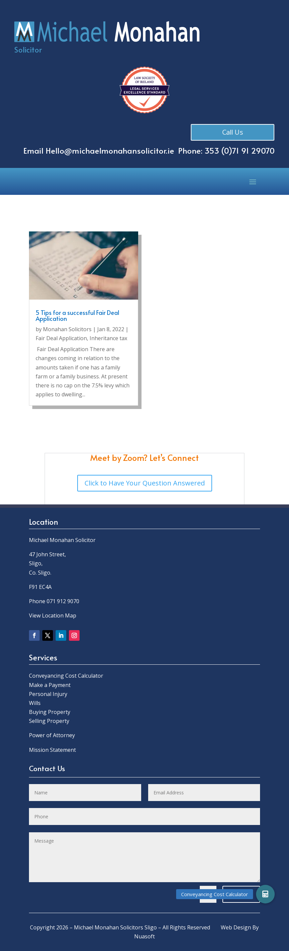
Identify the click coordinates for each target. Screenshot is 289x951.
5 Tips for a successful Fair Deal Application (77, 315)
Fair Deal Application (61, 338)
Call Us (234, 131)
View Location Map (52, 615)
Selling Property (49, 721)
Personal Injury (48, 694)
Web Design (236, 927)
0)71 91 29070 (249, 150)
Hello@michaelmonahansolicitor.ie (110, 150)
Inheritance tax (108, 338)
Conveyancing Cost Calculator (66, 675)
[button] (265, 894)
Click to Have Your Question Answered (145, 482)
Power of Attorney (52, 735)
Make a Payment (50, 685)
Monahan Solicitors (67, 329)
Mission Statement (53, 749)
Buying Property (49, 712)
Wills (35, 703)
